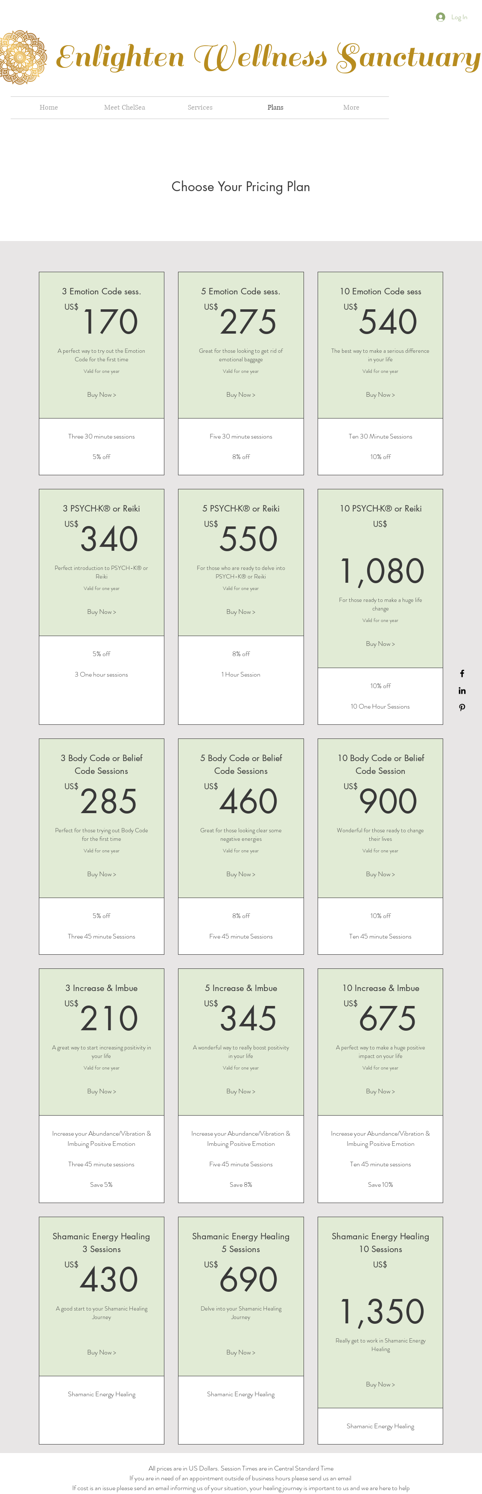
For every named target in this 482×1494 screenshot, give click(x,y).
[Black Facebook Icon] (462, 673)
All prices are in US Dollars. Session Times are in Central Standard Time (241, 1468)
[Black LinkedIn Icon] (462, 690)
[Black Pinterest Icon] (462, 707)
